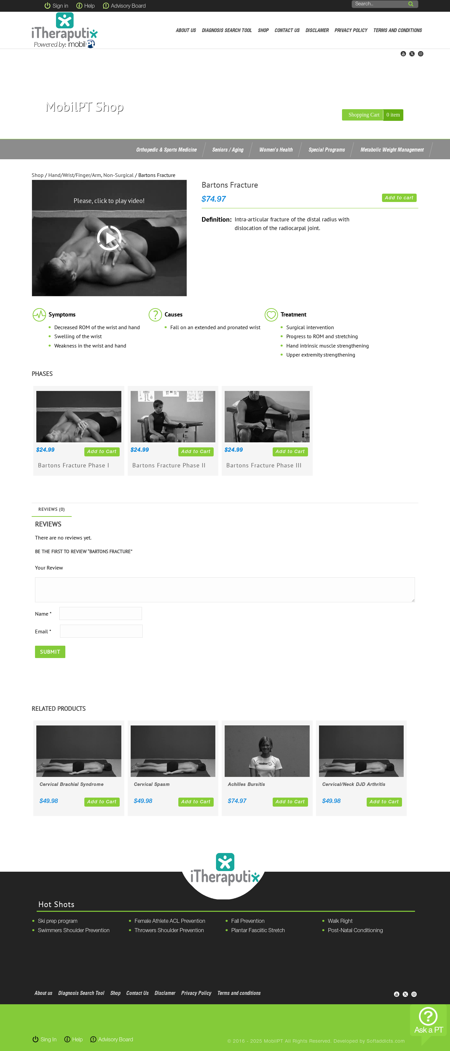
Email (43, 631)
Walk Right (340, 921)
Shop (263, 30)
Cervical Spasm (152, 785)
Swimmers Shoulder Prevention (74, 930)
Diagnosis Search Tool (227, 30)
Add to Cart (102, 452)
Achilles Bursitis (246, 785)
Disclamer (317, 30)
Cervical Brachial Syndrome (72, 785)
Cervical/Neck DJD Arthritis (354, 785)
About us (186, 30)
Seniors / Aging (227, 150)
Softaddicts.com (386, 1041)
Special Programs (327, 150)
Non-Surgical (118, 175)
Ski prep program (57, 921)
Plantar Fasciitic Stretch (258, 930)
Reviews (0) (51, 509)
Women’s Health (276, 150)
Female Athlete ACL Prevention (170, 921)
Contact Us (287, 30)
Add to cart (399, 198)
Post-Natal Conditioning (355, 930)
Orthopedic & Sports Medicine (166, 150)
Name (43, 613)
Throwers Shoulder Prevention (169, 930)
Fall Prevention (248, 921)
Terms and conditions (397, 30)
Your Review (49, 567)
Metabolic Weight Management (392, 150)
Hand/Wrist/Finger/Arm (74, 175)
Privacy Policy (351, 30)
